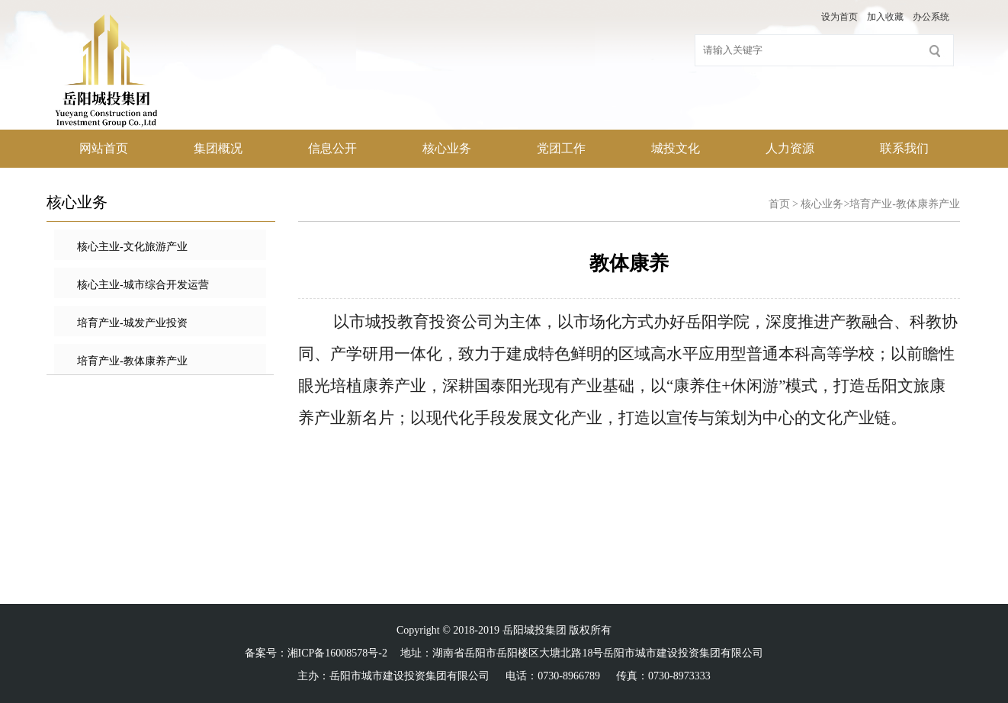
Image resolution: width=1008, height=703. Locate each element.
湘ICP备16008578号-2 (337, 653)
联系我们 (904, 148)
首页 (779, 204)
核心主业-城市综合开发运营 (143, 285)
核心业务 (446, 148)
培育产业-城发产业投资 (132, 323)
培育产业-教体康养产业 (132, 361)
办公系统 (931, 16)
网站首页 (103, 148)
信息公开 (332, 148)
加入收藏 (885, 16)
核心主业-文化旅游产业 (132, 246)
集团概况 (218, 148)
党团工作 (561, 148)
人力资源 (790, 148)
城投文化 (675, 148)
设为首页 (839, 16)
